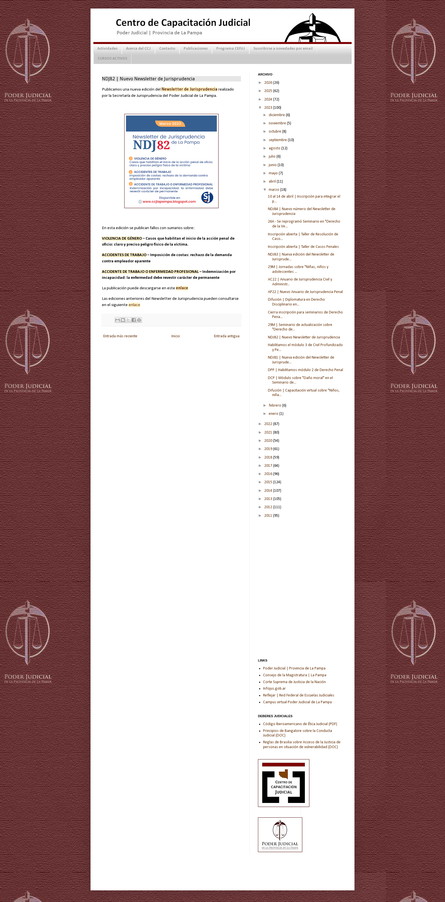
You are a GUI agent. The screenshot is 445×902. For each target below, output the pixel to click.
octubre (275, 131)
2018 (268, 457)
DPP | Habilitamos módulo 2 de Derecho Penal (305, 370)
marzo (274, 190)
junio (273, 165)
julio (272, 156)
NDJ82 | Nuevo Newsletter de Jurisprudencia (304, 337)
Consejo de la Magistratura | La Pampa (294, 675)
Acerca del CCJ (138, 49)
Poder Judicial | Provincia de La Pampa (294, 668)
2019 (268, 449)
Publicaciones (196, 49)
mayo (274, 173)
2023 (268, 108)
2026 (268, 83)
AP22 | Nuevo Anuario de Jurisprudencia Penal (305, 292)
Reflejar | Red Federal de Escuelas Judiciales (298, 695)
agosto (275, 148)
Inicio (175, 336)
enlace (134, 305)
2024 (268, 99)
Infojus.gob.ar (274, 689)
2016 (268, 474)
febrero (275, 405)
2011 (268, 516)
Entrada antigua (227, 336)
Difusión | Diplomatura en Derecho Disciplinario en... (296, 302)
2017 (268, 466)
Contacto (167, 49)
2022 (268, 424)
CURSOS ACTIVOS (112, 58)
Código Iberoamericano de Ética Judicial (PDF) (300, 724)
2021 (268, 432)
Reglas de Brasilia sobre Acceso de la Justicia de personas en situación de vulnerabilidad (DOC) (302, 744)
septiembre (278, 140)
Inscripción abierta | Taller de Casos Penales (303, 247)
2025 (268, 91)
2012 (268, 507)
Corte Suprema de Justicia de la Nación (294, 682)
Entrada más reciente (120, 336)
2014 (268, 491)
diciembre (277, 115)
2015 (268, 482)
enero (274, 414)
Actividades (107, 49)
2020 (268, 441)
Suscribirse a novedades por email (283, 49)
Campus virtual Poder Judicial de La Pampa (297, 702)
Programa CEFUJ (230, 49)
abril (273, 181)
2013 (268, 499)
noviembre (278, 123)
